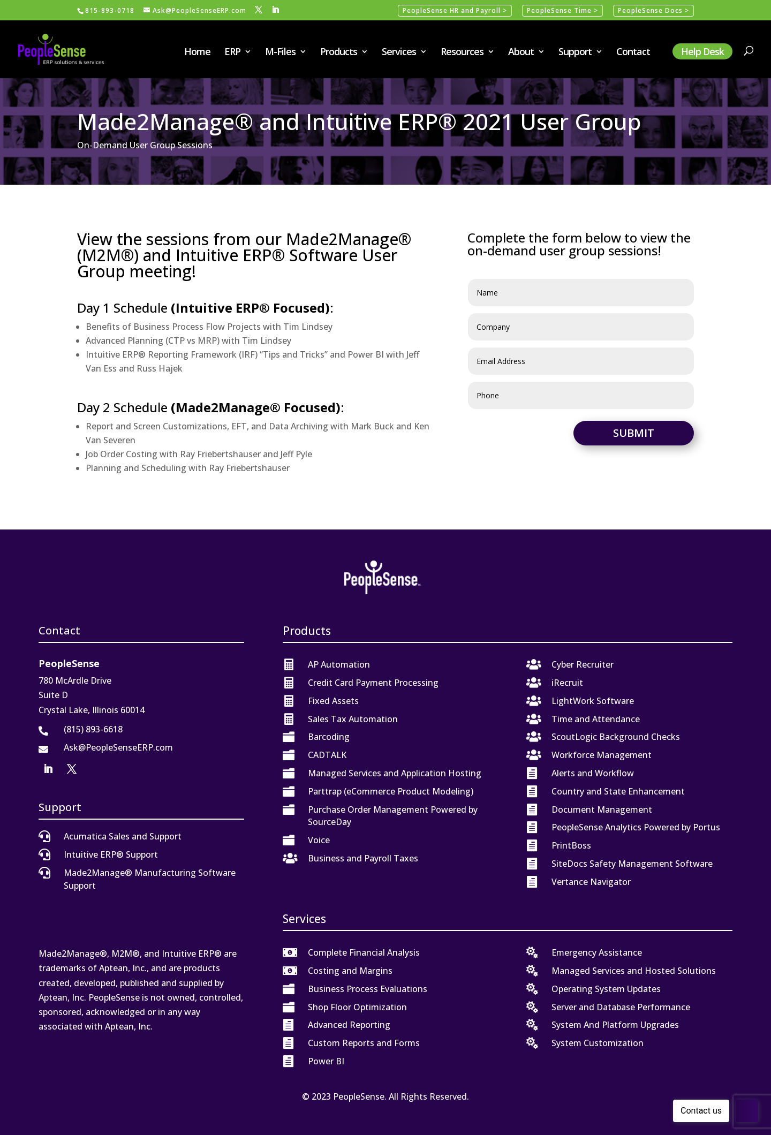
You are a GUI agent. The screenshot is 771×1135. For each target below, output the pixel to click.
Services (399, 53)
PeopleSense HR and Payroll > (455, 10)
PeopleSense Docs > (653, 10)
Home (197, 53)
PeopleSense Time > (562, 10)
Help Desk (702, 51)
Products (338, 53)
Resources (462, 53)
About (521, 53)
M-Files (280, 53)
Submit (633, 433)
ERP (232, 53)
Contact (633, 53)
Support (575, 53)
